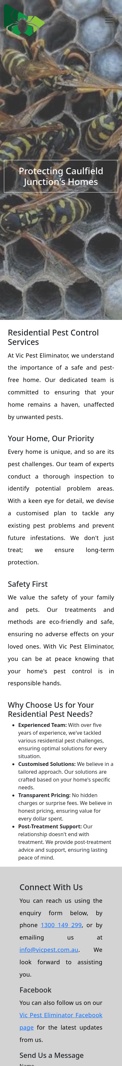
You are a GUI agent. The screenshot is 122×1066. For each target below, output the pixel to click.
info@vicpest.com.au (49, 950)
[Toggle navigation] (109, 20)
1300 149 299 (61, 925)
